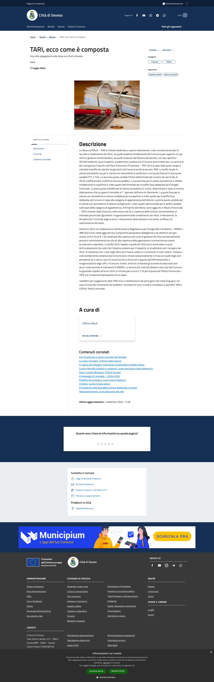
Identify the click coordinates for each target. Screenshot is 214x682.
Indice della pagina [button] (41, 139)
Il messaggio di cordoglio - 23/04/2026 (99, 376)
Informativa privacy (117, 640)
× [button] (211, 652)
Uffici (29, 596)
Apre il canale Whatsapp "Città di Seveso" (100, 372)
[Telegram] (153, 15)
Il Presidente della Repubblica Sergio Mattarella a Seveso (108, 388)
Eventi (151, 614)
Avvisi (151, 596)
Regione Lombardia (35, 3)
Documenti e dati (35, 616)
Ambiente (112, 601)
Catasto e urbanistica (77, 611)
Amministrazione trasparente (121, 635)
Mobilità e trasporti (76, 621)
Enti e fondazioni (34, 601)
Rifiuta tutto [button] (118, 671)
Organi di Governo (35, 586)
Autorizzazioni (114, 611)
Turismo (71, 616)
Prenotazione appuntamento (80, 635)
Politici (30, 606)
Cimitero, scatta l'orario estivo (94, 384)
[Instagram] (146, 15)
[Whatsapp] (159, 15)
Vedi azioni (168, 50)
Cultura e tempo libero (77, 591)
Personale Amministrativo (39, 611)
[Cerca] (184, 15)
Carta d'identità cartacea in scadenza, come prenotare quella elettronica (116, 368)
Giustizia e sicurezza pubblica (121, 591)
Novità (42, 37)
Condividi (154, 50)
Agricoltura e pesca (116, 615)
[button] (107, 677)
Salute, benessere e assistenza (122, 606)
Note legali (113, 645)
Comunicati (153, 591)
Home (32, 37)
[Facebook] (132, 15)
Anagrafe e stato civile (77, 586)
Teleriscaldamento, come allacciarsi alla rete (101, 391)
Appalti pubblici (74, 606)
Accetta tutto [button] (96, 671)
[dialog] (107, 665)
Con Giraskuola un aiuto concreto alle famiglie (102, 357)
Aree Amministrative (36, 591)
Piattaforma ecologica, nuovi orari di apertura (102, 380)
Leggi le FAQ (73, 645)
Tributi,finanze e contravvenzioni (123, 596)
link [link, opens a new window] (133, 665)
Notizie (52, 37)
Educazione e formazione (119, 586)
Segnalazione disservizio (78, 640)
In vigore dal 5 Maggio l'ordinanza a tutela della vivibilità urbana (111, 365)
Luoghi (151, 609)
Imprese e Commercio (77, 601)
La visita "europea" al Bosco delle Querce (100, 361)
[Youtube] (139, 15)
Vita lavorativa (74, 596)
